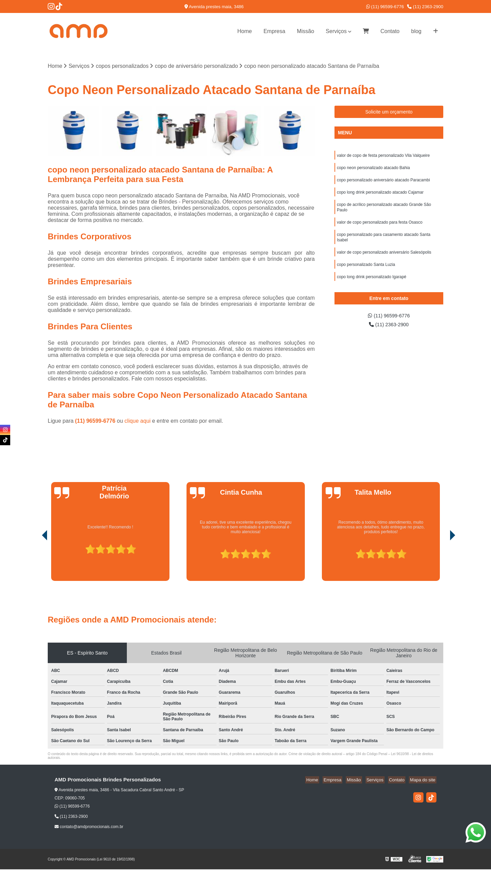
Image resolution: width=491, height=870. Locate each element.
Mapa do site (423, 780)
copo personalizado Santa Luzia (366, 272)
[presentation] (35, 562)
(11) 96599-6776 (385, 6)
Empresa (274, 31)
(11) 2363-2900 (425, 6)
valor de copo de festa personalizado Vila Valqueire (383, 156)
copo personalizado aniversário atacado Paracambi (383, 182)
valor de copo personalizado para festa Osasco (379, 227)
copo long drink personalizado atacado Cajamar (380, 195)
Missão (305, 31)
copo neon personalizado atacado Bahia (373, 169)
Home (244, 31)
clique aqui (137, 421)
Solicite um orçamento (389, 112)
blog (416, 31)
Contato (390, 31)
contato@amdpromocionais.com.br (89, 827)
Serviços (336, 31)
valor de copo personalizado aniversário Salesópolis (384, 259)
